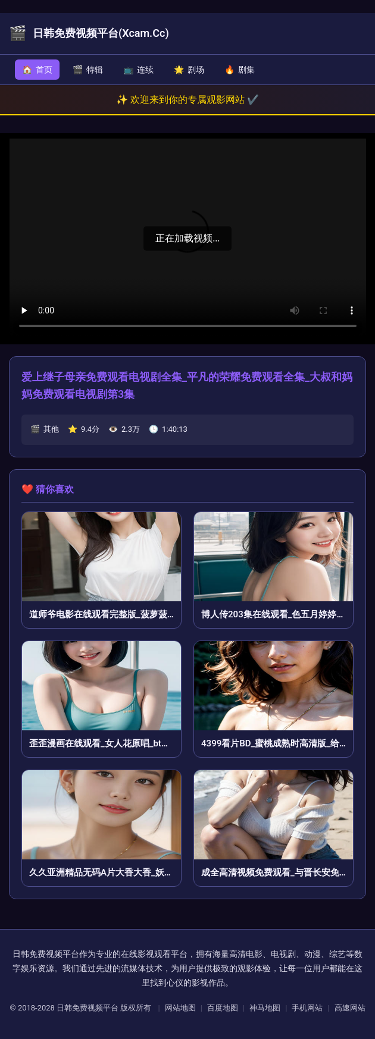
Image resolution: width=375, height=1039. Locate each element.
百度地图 (222, 1007)
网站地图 (180, 1007)
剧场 (189, 69)
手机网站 (307, 1007)
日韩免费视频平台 (87, 1007)
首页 (37, 69)
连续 (138, 69)
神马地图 (264, 1007)
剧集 (239, 69)
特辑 (88, 69)
